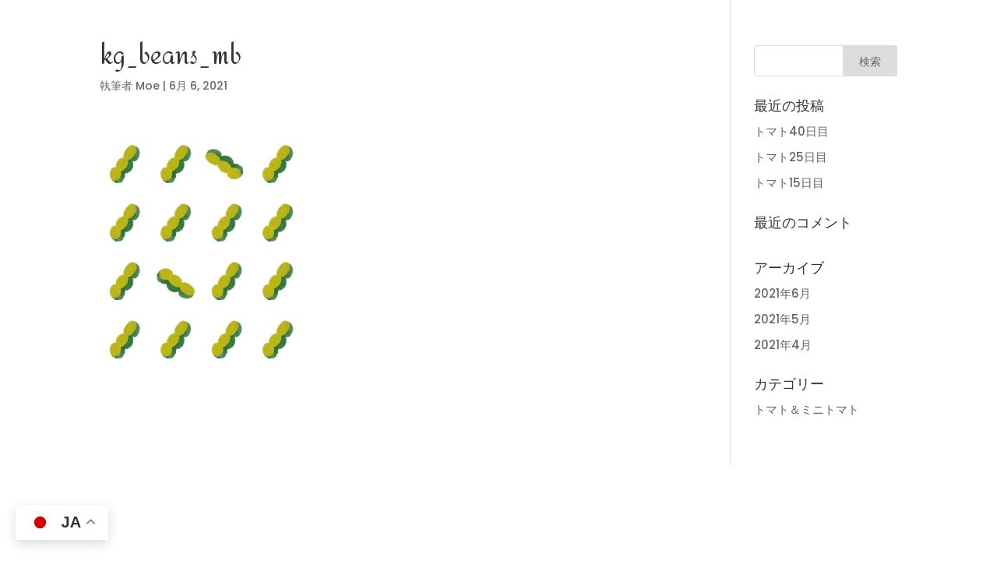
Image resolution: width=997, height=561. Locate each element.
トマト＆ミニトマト (806, 409)
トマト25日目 (790, 157)
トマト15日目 (789, 183)
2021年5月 (782, 319)
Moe (148, 86)
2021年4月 (783, 345)
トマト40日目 (791, 131)
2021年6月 (782, 293)
